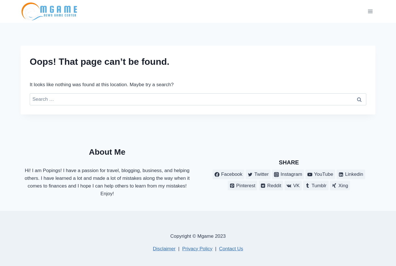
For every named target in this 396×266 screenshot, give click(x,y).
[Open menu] (370, 11)
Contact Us (231, 248)
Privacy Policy (197, 248)
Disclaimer (164, 248)
